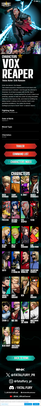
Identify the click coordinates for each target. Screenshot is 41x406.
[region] (20, 402)
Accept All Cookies (28, 404)
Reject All (36, 404)
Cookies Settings (4, 404)
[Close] (39, 401)
